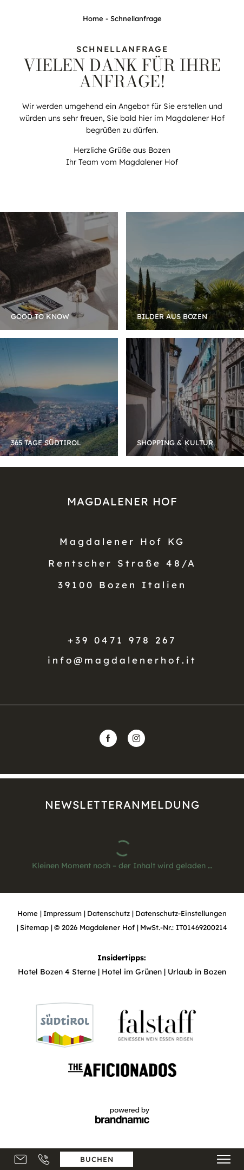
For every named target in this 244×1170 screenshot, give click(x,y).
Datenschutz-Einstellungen (181, 913)
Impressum (63, 913)
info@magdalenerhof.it (122, 660)
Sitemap (35, 927)
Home (94, 18)
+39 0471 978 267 (122, 640)
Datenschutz (109, 913)
